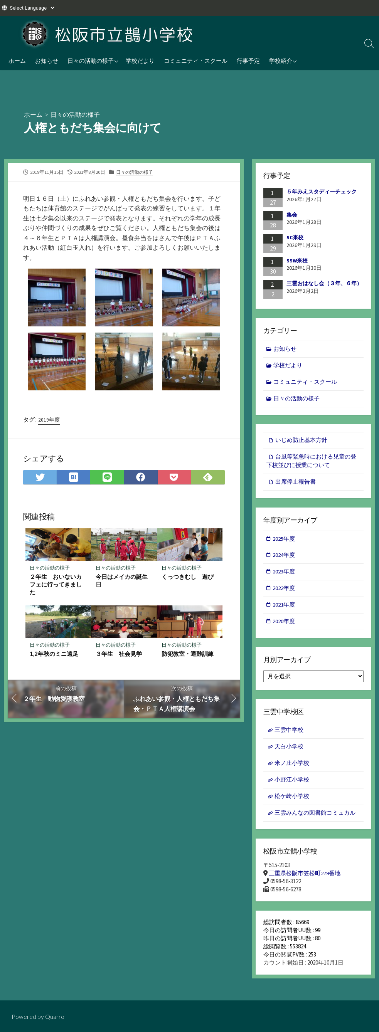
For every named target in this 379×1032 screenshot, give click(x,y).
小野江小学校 (292, 784)
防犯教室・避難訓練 (188, 654)
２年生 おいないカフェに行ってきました (56, 584)
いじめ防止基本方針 (301, 441)
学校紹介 (280, 60)
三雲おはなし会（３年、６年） (324, 283)
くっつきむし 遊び (188, 576)
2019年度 (49, 419)
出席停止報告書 (295, 483)
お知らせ (46, 60)
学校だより (140, 60)
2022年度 (284, 591)
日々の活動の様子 (90, 60)
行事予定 (248, 60)
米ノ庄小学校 (292, 767)
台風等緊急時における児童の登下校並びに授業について (311, 462)
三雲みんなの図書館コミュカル (315, 817)
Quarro (54, 1016)
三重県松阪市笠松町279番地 (304, 878)
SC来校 (294, 237)
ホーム (17, 60)
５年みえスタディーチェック (321, 191)
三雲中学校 (289, 734)
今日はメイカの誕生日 (122, 580)
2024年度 (284, 557)
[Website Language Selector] (32, 8)
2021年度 (284, 608)
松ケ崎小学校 (292, 801)
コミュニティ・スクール (195, 60)
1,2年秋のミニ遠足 (54, 654)
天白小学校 (289, 750)
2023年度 (284, 574)
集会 (291, 214)
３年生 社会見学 (119, 654)
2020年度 (284, 625)
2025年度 (284, 541)
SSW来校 (297, 260)
